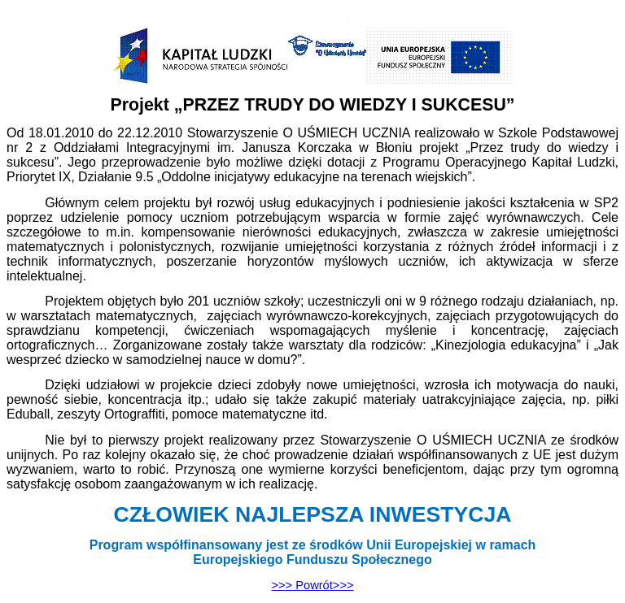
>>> (312, 585)
